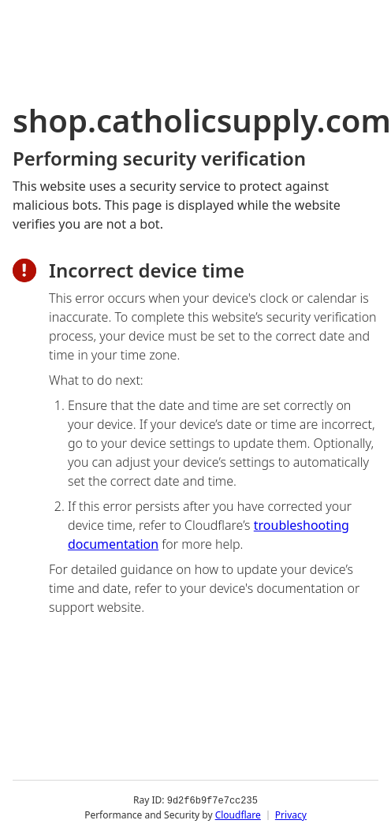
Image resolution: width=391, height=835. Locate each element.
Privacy (291, 815)
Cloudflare (238, 815)
